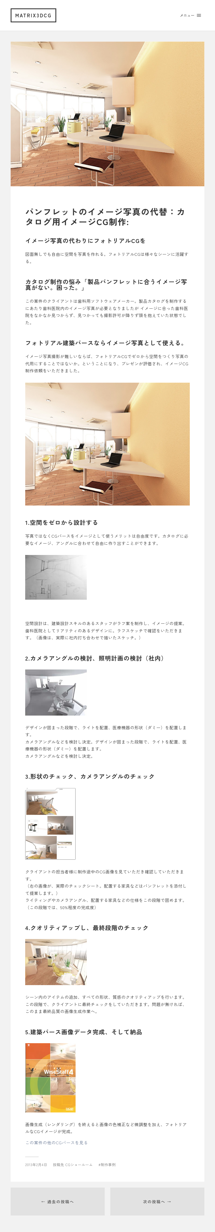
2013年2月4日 (36, 1164)
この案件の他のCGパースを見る (56, 1142)
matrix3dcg (33, 15)
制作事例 (108, 1164)
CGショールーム (79, 1164)
